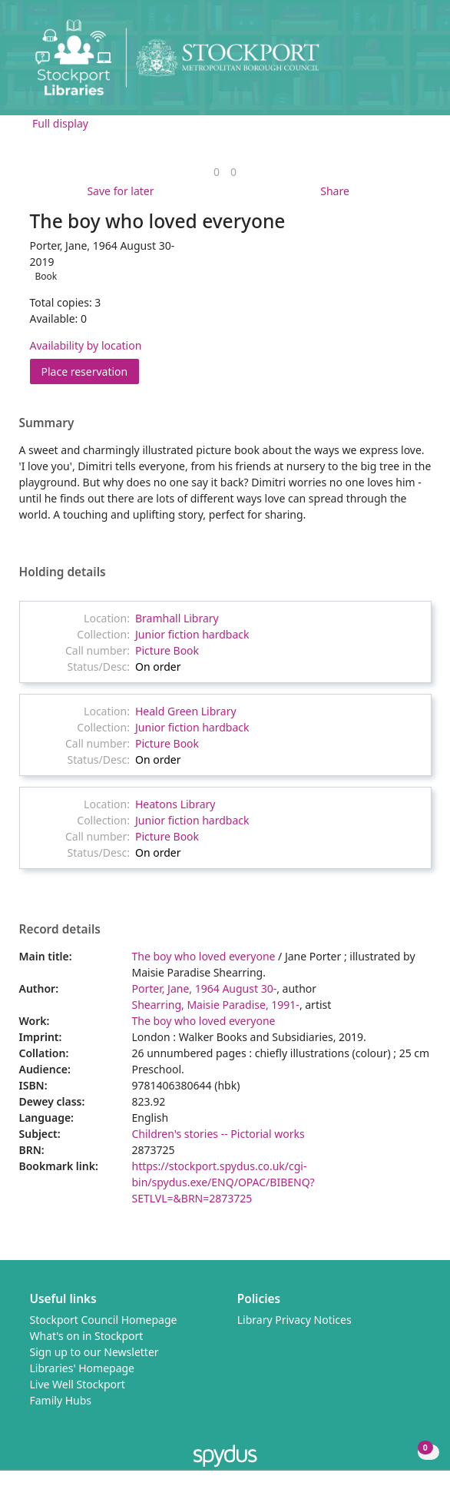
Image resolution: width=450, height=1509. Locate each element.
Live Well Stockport (77, 1384)
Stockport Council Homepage (103, 1319)
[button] (396, 63)
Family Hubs (61, 1400)
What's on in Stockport (87, 1335)
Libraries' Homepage (82, 1368)
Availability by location (86, 345)
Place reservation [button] (90, 371)
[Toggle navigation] (415, 63)
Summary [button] (46, 423)
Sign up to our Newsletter (94, 1352)
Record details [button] (60, 930)
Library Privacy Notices (294, 1319)
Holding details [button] (62, 572)
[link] (216, 171)
